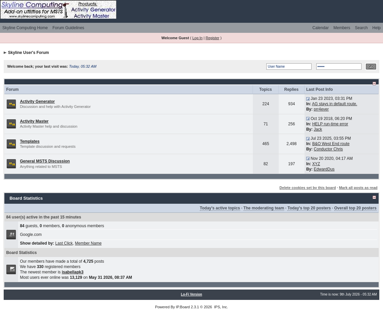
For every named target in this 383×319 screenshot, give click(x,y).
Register (212, 38)
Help (376, 27)
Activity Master (34, 121)
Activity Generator (37, 101)
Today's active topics (220, 208)
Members (341, 27)
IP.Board (183, 307)
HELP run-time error (330, 124)
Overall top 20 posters (355, 208)
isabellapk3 (73, 272)
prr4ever (321, 109)
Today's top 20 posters (309, 208)
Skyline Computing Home (25, 27)
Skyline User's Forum (28, 52)
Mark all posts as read (358, 188)
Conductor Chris (328, 149)
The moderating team (263, 208)
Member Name (88, 243)
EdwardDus (324, 169)
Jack (318, 129)
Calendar (321, 27)
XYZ (316, 164)
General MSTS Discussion (45, 161)
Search (361, 27)
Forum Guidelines (68, 27)
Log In (197, 38)
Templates (29, 141)
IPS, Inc (220, 307)
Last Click (64, 243)
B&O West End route (330, 143)
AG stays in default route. (334, 104)
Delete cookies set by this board (307, 188)
